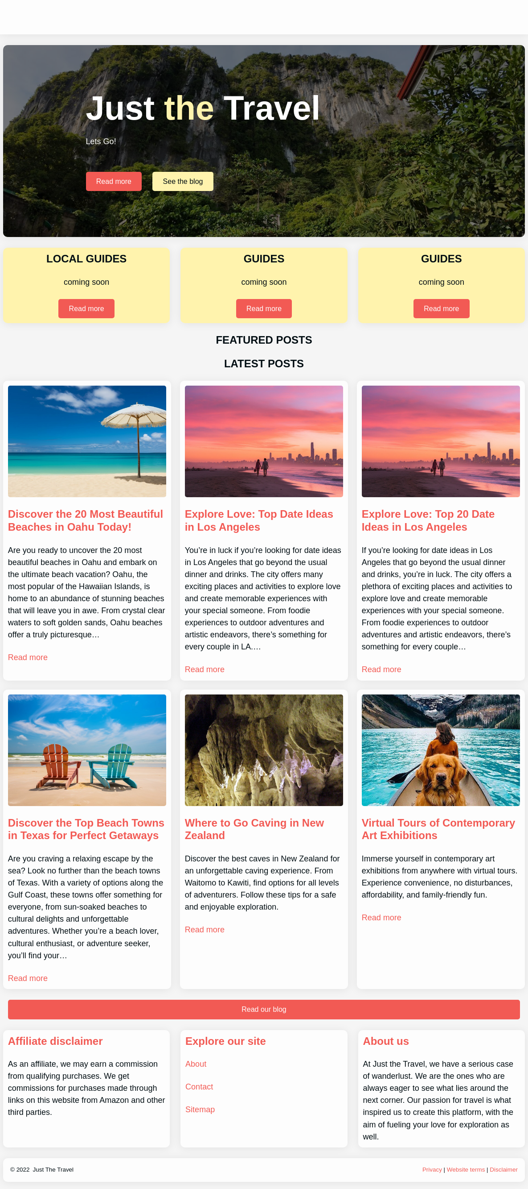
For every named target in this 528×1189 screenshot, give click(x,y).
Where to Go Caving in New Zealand (254, 829)
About (195, 1064)
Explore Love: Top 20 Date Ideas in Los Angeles (428, 520)
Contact (199, 1086)
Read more (113, 181)
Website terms (466, 1169)
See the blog (183, 181)
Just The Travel (53, 1169)
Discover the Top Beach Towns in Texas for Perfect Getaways (86, 829)
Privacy (432, 1169)
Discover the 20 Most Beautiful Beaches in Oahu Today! (85, 520)
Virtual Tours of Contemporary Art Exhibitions (439, 829)
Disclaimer (504, 1169)
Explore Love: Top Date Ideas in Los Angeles (259, 520)
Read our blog (264, 1009)
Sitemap (200, 1109)
